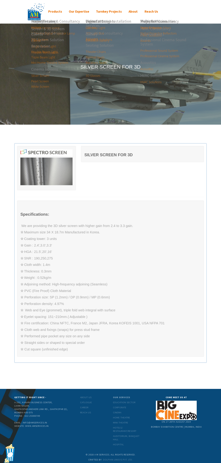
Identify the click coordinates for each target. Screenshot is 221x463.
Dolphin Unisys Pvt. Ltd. (118, 459)
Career (84, 407)
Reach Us (85, 412)
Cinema (117, 412)
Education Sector (124, 402)
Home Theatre (121, 417)
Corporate (119, 407)
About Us (86, 397)
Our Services (121, 397)
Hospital (118, 444)
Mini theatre (120, 422)
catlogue (86, 402)
